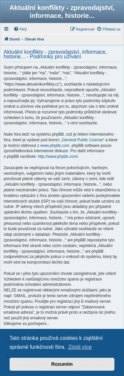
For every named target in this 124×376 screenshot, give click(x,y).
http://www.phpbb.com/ (58, 156)
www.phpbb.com (54, 145)
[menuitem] (20, 29)
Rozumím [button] (62, 364)
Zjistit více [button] (80, 347)
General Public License (82, 140)
